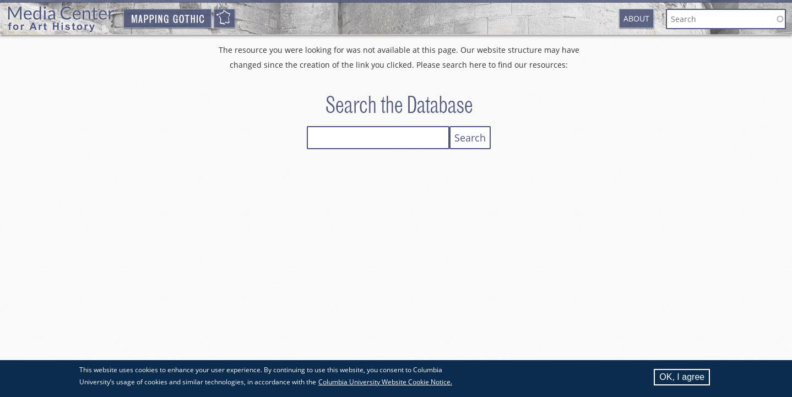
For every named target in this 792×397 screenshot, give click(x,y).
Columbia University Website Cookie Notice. (385, 384)
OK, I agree (681, 379)
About (636, 18)
